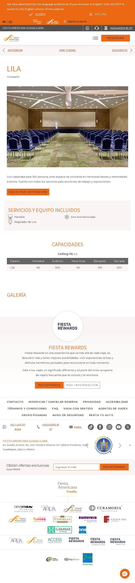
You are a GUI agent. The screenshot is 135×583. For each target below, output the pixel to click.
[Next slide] (120, 445)
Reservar (115, 38)
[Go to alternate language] (37, 14)
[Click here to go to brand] (23, 508)
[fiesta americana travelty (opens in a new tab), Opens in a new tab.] (67, 487)
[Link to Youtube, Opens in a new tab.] (119, 427)
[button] (125, 574)
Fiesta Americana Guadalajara (23, 28)
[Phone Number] (96, 28)
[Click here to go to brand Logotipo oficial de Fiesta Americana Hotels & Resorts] (17, 519)
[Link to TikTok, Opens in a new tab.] (91, 427)
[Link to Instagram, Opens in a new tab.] (109, 427)
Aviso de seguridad (68, 415)
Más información (82, 385)
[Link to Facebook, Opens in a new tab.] (100, 427)
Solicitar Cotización (28, 192)
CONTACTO (15, 401)
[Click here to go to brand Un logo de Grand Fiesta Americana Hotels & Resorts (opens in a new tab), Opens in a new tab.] (73, 508)
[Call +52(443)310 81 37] (118, 28)
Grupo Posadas (34, 415)
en (10, 21)
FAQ (55, 408)
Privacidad (92, 401)
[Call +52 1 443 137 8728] (15, 427)
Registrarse (114, 467)
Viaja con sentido (78, 408)
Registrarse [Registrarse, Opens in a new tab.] (49, 385)
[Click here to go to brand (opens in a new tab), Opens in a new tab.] (39, 519)
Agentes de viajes (113, 408)
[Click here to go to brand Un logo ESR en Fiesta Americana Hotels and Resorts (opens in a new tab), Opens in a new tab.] (52, 559)
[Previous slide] (87, 445)
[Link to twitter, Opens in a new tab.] (128, 427)
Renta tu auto (101, 415)
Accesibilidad (117, 401)
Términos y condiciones (27, 408)
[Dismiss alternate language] (98, 14)
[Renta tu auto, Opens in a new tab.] (75, 22)
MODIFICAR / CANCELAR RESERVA (53, 401)
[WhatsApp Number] (87, 28)
